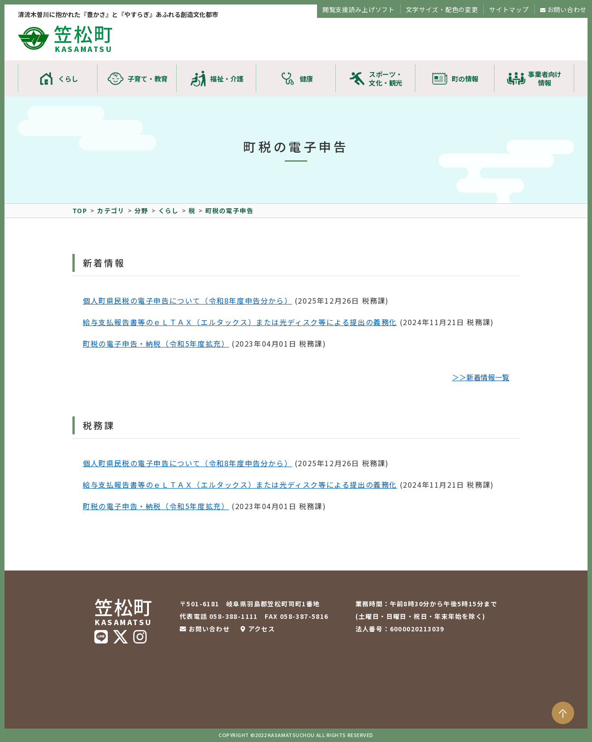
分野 (141, 210)
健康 (306, 78)
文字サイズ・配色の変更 (442, 9)
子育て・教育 (147, 78)
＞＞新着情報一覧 (480, 377)
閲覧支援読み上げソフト (358, 9)
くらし (68, 78)
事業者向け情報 (545, 78)
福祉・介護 (227, 78)
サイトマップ (509, 9)
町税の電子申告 (229, 210)
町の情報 (465, 78)
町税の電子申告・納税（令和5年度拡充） (156, 343)
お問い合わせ (567, 9)
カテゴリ (111, 210)
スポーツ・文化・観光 (385, 78)
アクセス (261, 628)
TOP (79, 210)
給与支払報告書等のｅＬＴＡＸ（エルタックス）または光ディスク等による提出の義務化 (240, 322)
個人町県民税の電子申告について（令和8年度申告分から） (187, 300)
